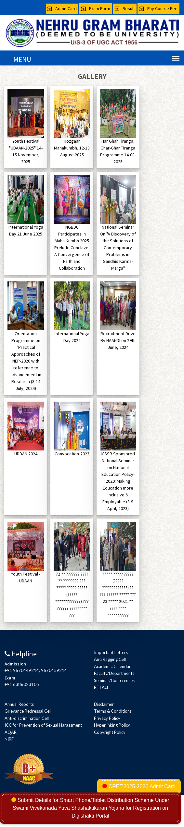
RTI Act (101, 687)
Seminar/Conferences (114, 680)
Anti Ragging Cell (110, 659)
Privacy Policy (107, 718)
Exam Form (95, 9)
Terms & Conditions (113, 711)
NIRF (9, 739)
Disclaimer (104, 704)
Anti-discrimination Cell (27, 718)
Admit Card (62, 9)
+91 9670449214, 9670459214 (36, 670)
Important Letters (111, 652)
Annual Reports (19, 704)
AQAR (11, 732)
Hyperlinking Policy (112, 725)
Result (125, 9)
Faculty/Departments (114, 673)
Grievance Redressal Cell (28, 711)
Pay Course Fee (158, 9)
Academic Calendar (112, 666)
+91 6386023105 (22, 684)
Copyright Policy (109, 732)
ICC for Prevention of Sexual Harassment (43, 725)
